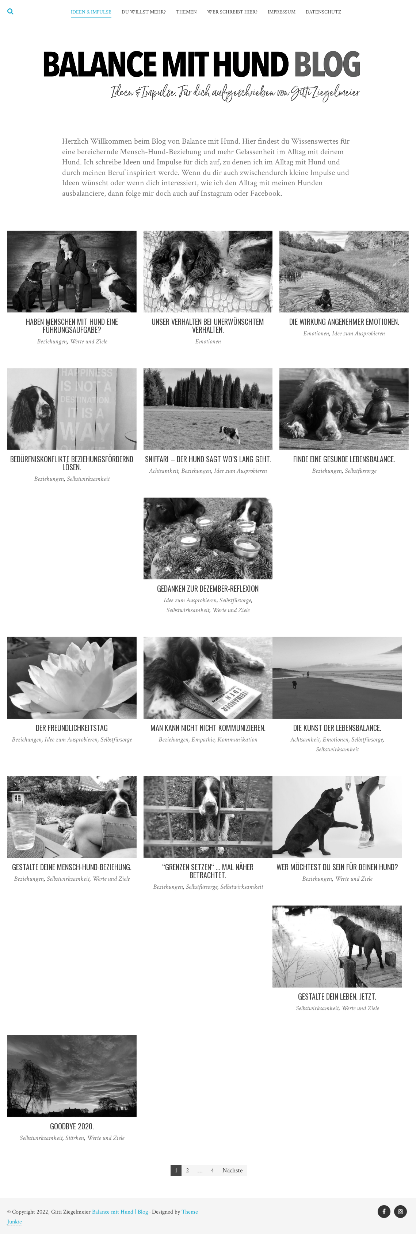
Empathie (202, 739)
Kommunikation (237, 739)
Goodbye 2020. (72, 1126)
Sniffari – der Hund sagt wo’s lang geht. (208, 458)
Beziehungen (52, 341)
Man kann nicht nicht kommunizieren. (208, 727)
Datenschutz (323, 12)
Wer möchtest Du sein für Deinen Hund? (337, 866)
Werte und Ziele (88, 341)
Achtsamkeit (163, 471)
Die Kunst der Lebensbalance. (337, 727)
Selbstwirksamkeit (88, 479)
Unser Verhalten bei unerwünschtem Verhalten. (208, 325)
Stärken (74, 1138)
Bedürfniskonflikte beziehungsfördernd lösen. (71, 462)
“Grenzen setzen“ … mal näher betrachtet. (207, 870)
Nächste (232, 1170)
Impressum (281, 12)
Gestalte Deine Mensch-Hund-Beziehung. (71, 866)
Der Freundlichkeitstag (72, 727)
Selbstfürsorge (360, 471)
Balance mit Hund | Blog (120, 1212)
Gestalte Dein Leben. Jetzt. (337, 996)
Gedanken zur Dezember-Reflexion (208, 588)
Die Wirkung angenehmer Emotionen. (344, 321)
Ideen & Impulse (91, 12)
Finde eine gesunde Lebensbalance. (344, 458)
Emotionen (208, 341)
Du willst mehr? (144, 12)
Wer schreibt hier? (232, 12)
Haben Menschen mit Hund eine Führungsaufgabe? (72, 325)
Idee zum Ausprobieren (358, 333)
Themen (186, 12)
